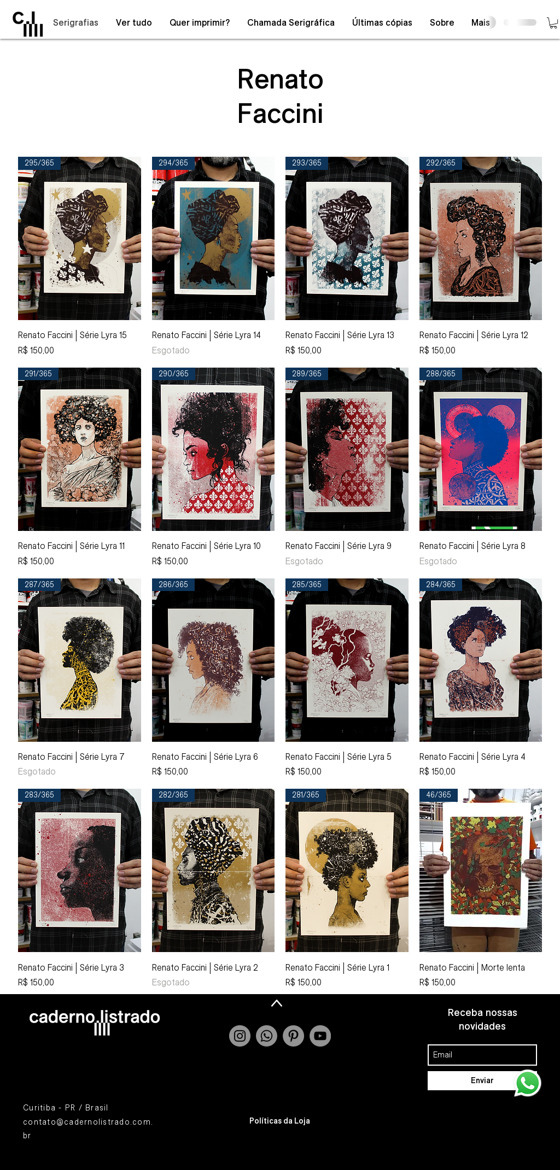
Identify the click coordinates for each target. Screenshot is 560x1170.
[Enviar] (482, 1080)
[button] (553, 22)
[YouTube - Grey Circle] (320, 1036)
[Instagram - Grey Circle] (239, 1036)
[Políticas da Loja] (279, 1120)
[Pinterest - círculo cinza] (293, 1036)
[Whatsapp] (266, 1036)
